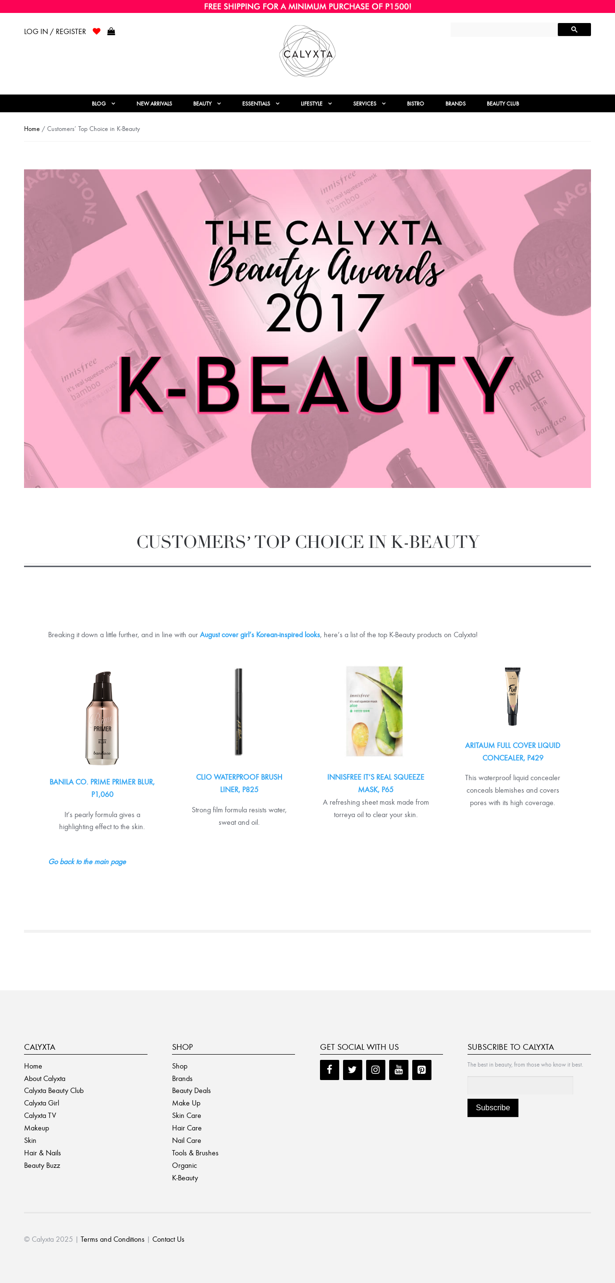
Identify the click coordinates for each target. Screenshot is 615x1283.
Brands (455, 103)
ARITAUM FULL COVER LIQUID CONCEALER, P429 (512, 751)
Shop (179, 1065)
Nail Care (186, 1140)
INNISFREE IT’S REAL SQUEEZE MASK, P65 (375, 783)
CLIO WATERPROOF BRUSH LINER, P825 (239, 783)
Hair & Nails (42, 1152)
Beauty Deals (191, 1090)
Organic (184, 1165)
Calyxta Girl (41, 1102)
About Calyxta (44, 1078)
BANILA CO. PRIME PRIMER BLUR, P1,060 (102, 788)
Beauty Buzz (42, 1165)
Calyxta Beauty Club (54, 1090)
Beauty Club (503, 103)
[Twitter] (352, 1070)
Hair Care (187, 1127)
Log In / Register (55, 31)
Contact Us (168, 1239)
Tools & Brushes (195, 1152)
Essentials (256, 103)
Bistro (415, 103)
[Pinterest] (421, 1070)
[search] (505, 31)
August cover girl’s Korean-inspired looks (260, 634)
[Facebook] (329, 1070)
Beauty (202, 103)
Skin (30, 1140)
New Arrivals (154, 103)
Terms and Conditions (113, 1239)
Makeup (36, 1127)
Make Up (186, 1102)
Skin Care (186, 1115)
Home (32, 129)
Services (364, 103)
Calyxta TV (40, 1115)
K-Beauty (185, 1177)
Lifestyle (311, 103)
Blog (99, 103)
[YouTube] (398, 1070)
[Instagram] (375, 1070)
